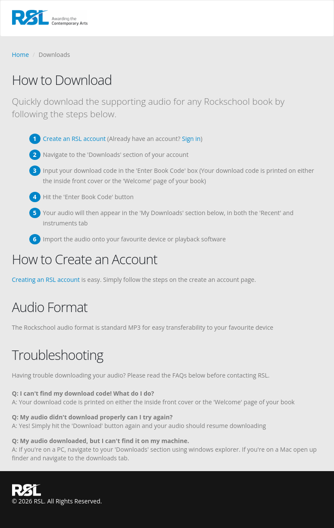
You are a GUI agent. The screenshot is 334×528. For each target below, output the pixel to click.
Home (20, 54)
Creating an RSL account (46, 279)
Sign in (191, 138)
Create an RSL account (74, 138)
